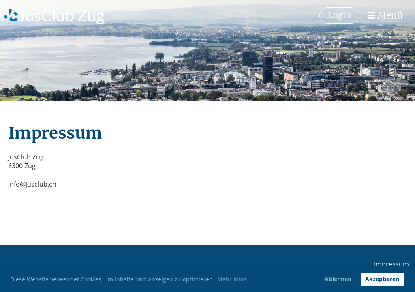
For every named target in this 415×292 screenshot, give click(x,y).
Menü (385, 15)
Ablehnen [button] (338, 279)
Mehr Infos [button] (232, 279)
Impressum (391, 264)
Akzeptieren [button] (382, 279)
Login (339, 15)
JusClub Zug (61, 15)
